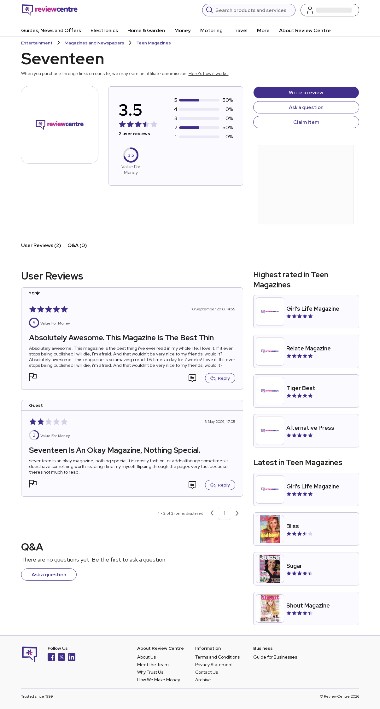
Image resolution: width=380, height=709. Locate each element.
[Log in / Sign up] (330, 10)
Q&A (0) (77, 245)
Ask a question (306, 107)
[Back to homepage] (49, 10)
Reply (220, 378)
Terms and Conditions (217, 657)
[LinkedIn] (71, 657)
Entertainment (37, 43)
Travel (240, 30)
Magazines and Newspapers (94, 43)
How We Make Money (158, 680)
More (263, 30)
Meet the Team (153, 664)
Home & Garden (146, 30)
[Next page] (237, 513)
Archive (203, 680)
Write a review (306, 92)
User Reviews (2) (41, 245)
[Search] (253, 10)
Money (182, 30)
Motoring (211, 30)
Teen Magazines (153, 43)
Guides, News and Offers (51, 30)
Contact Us (206, 672)
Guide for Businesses (275, 657)
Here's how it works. (209, 73)
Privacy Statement (214, 664)
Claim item (306, 122)
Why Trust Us (150, 672)
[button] (33, 377)
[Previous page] (212, 513)
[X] (61, 657)
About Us (146, 657)
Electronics (104, 30)
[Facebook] (51, 657)
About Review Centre (305, 30)
